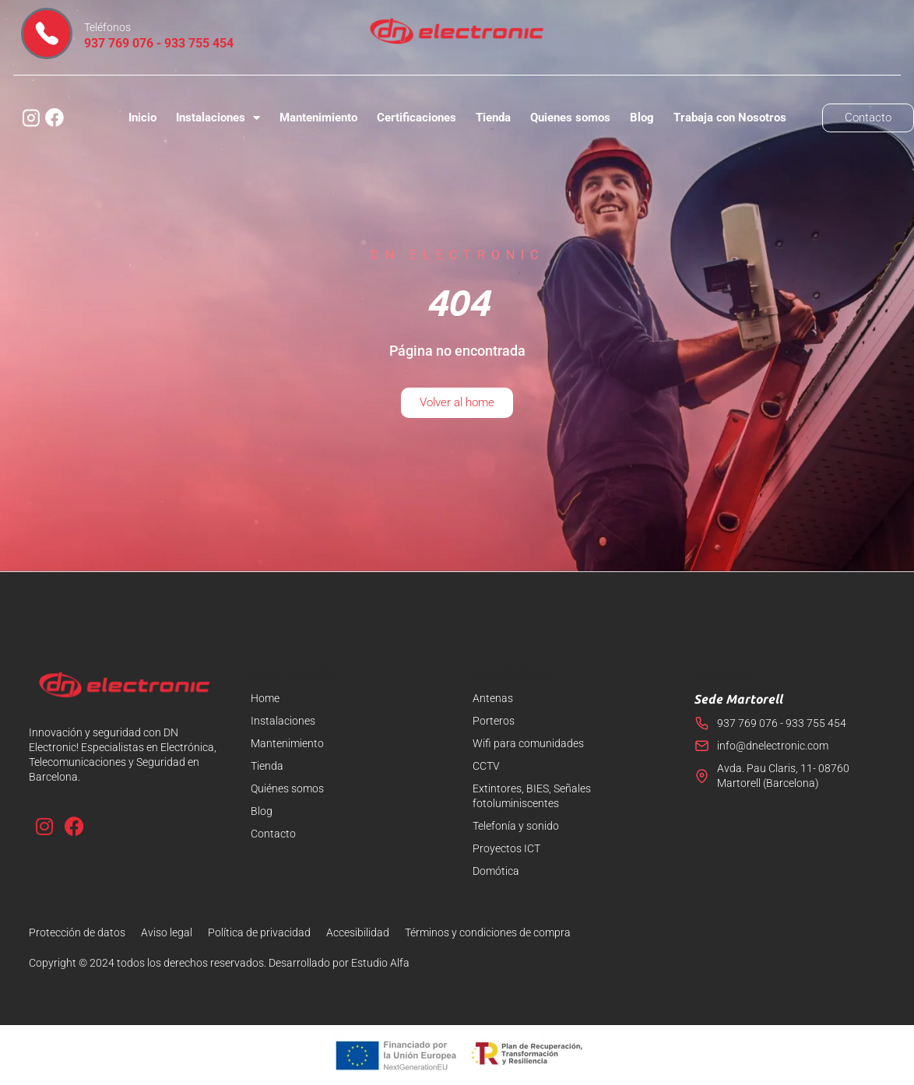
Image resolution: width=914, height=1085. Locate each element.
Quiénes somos (287, 788)
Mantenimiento (318, 118)
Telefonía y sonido (516, 826)
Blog (642, 118)
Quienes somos (570, 118)
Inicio (142, 118)
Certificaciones (416, 118)
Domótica (496, 871)
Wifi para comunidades (528, 743)
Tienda (493, 118)
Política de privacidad (259, 932)
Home (265, 698)
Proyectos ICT (506, 848)
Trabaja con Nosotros (729, 118)
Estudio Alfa (380, 963)
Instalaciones (218, 118)
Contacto (273, 833)
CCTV (486, 766)
